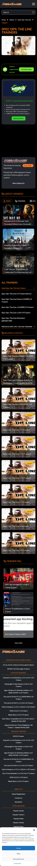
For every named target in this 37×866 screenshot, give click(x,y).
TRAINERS (20, 201)
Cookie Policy (17, 863)
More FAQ (18, 643)
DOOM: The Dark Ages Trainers (18, 669)
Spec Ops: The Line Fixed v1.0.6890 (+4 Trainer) (17, 300)
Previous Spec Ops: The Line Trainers (17, 327)
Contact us (18, 798)
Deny (18, 853)
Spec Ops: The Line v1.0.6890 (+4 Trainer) (18, 307)
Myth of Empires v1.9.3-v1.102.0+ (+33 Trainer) (18, 707)
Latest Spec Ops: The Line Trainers (14, 288)
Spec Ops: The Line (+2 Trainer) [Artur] (16, 294)
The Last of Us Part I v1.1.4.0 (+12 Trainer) (18, 703)
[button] (34, 830)
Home (4, 20)
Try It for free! (26, 69)
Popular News (18, 826)
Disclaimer (18, 802)
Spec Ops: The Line (24, 20)
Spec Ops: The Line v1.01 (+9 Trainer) (16, 313)
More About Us (18, 183)
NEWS (7, 201)
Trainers (4, 23)
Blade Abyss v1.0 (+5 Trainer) (18, 715)
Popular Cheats (18, 822)
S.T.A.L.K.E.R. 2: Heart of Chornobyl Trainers (18, 665)
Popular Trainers (18, 815)
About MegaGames (18, 794)
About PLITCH (18, 118)
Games (11, 20)
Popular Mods (18, 818)
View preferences (18, 859)
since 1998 (27, 165)
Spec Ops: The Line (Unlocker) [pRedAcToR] (13, 319)
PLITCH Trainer (18, 736)
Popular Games (18, 811)
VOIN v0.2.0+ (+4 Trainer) (18, 711)
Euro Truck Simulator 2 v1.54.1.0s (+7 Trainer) (18, 773)
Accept (18, 848)
